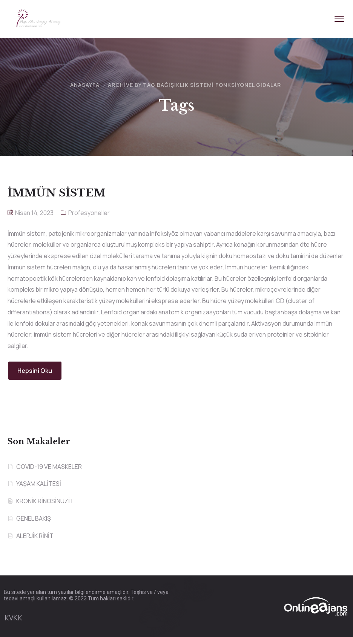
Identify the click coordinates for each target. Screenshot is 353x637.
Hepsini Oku (34, 370)
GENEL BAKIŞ (33, 518)
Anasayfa (85, 84)
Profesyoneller (89, 213)
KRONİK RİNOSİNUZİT (45, 501)
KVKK (13, 618)
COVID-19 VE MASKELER (49, 466)
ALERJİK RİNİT (35, 536)
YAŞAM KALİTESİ (38, 483)
